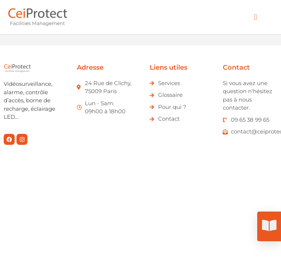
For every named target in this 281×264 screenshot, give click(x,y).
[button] (255, 17)
